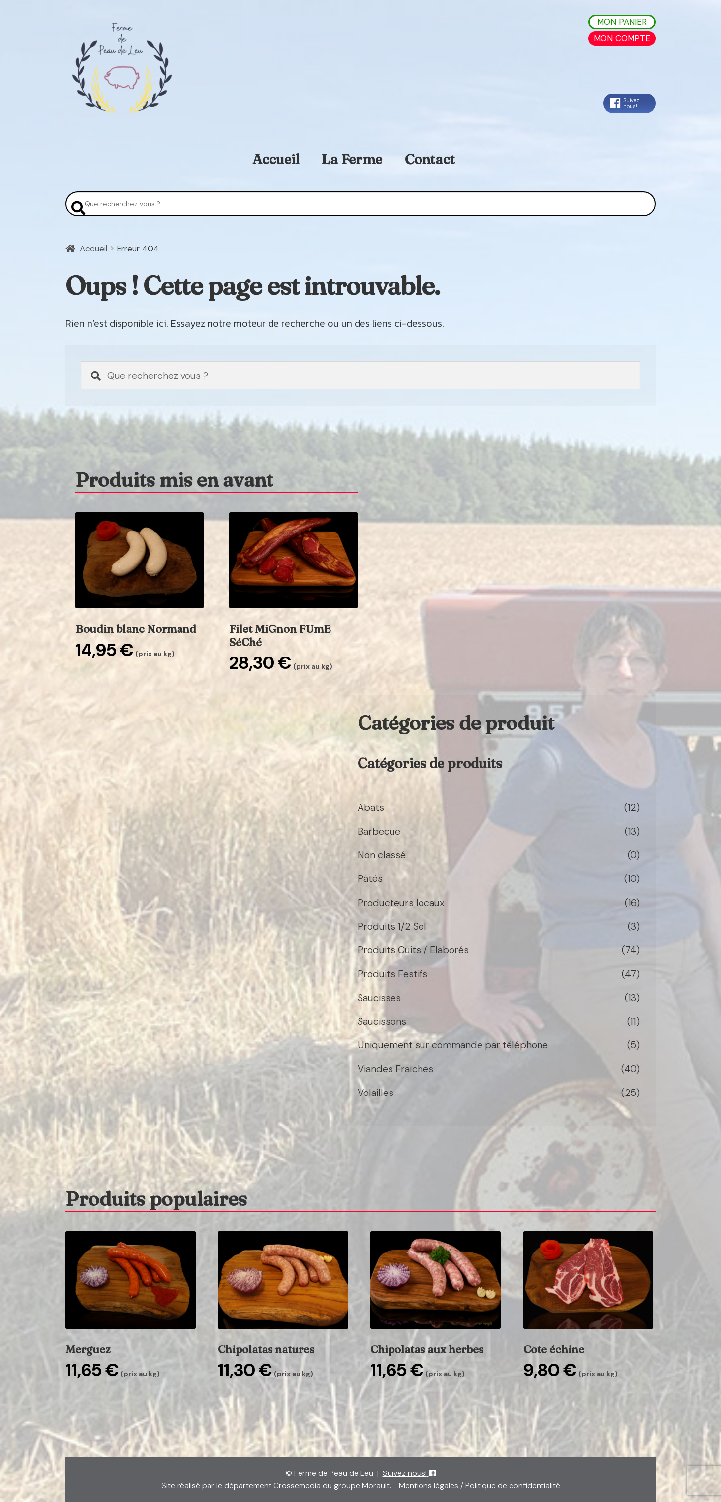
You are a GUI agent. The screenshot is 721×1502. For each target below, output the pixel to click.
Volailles (375, 1092)
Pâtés (370, 878)
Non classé (382, 854)
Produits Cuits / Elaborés (413, 949)
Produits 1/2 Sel (392, 926)
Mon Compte (622, 38)
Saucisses (379, 997)
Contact (430, 159)
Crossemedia (297, 1485)
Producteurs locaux (401, 902)
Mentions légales (428, 1485)
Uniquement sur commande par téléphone (453, 1044)
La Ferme (351, 159)
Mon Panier (622, 21)
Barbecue (379, 831)
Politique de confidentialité (512, 1485)
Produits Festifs (392, 974)
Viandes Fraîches (395, 1069)
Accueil (275, 159)
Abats (371, 807)
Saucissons (382, 1021)
